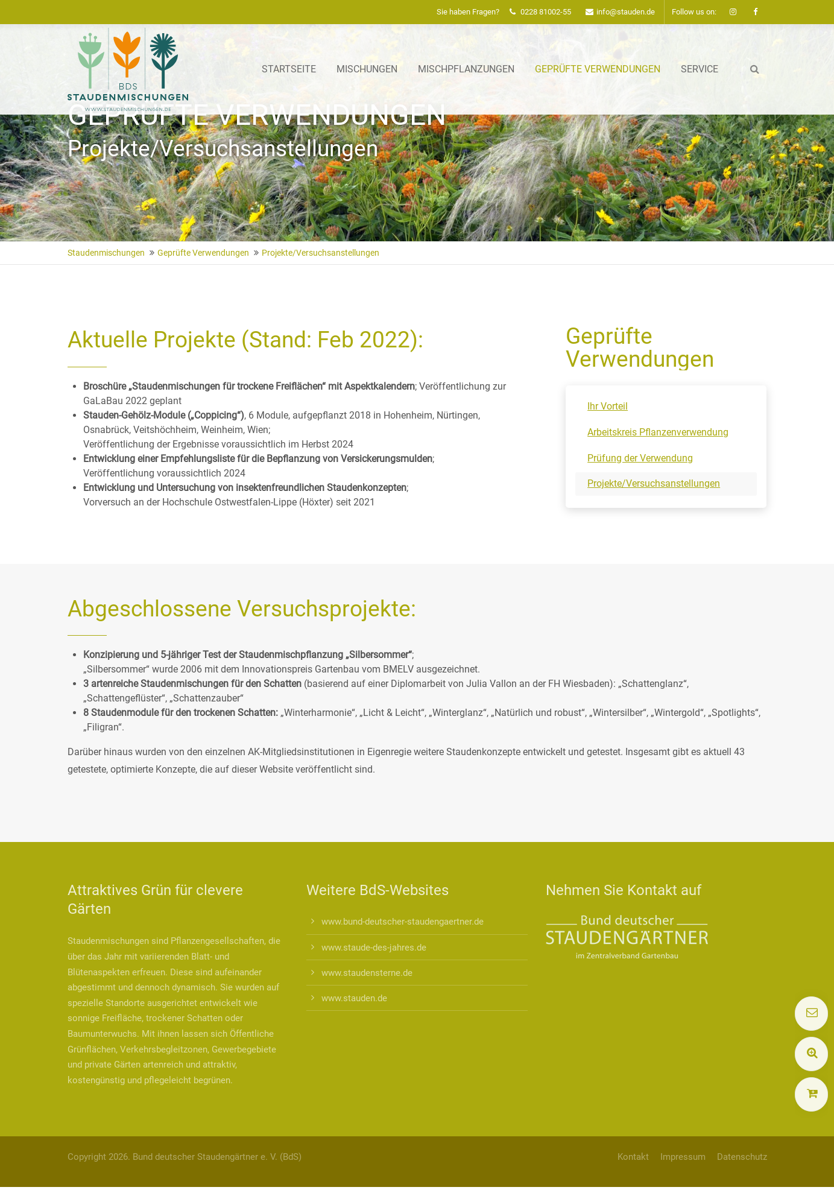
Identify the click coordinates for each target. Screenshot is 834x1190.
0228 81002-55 (540, 11)
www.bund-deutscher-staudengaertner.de (402, 921)
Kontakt (633, 1156)
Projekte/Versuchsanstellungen (653, 483)
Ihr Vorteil (607, 406)
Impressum (683, 1156)
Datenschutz (742, 1156)
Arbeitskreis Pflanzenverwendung (657, 432)
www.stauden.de (354, 998)
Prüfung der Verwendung (640, 458)
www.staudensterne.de (366, 972)
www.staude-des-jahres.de (373, 947)
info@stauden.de (620, 11)
